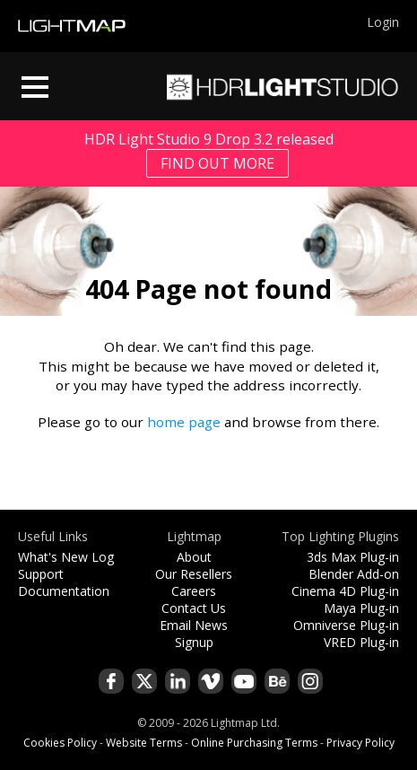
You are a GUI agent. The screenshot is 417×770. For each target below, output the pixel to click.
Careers (193, 590)
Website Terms (144, 742)
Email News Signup (194, 634)
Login (383, 22)
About (194, 556)
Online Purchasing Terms (254, 742)
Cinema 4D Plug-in (345, 590)
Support (41, 573)
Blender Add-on (353, 573)
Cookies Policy (60, 742)
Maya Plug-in (361, 608)
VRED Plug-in (361, 642)
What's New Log (66, 556)
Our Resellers (193, 573)
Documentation (63, 590)
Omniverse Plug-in (346, 625)
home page (184, 422)
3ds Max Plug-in (353, 556)
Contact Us (193, 608)
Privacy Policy (360, 742)
